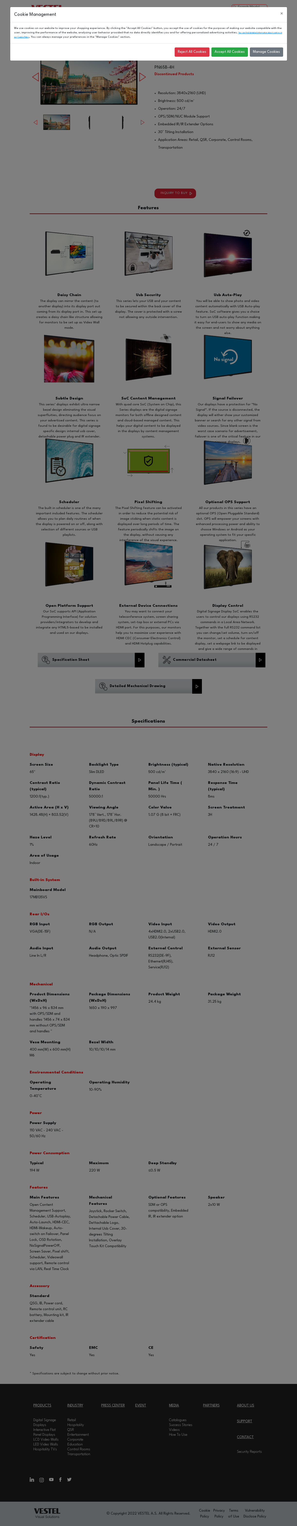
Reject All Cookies (192, 52)
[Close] (281, 14)
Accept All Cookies (230, 52)
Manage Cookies (266, 52)
